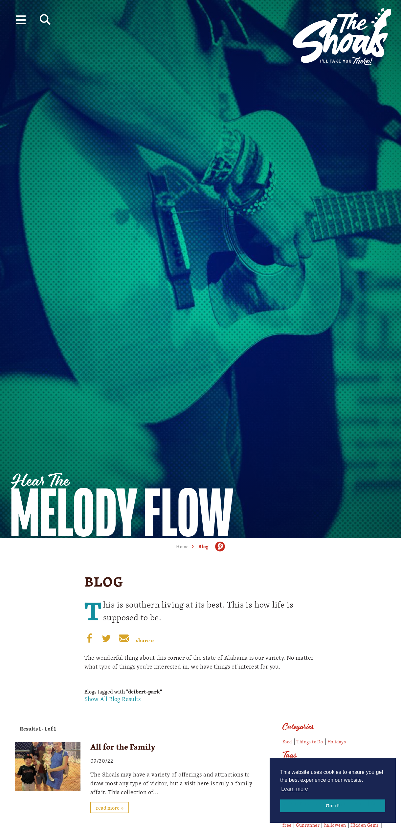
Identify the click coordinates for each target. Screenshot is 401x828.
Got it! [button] (333, 805)
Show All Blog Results (112, 699)
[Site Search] (45, 19)
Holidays (336, 741)
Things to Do (310, 741)
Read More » (109, 807)
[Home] (342, 34)
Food (287, 741)
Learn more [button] (294, 789)
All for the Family (122, 747)
